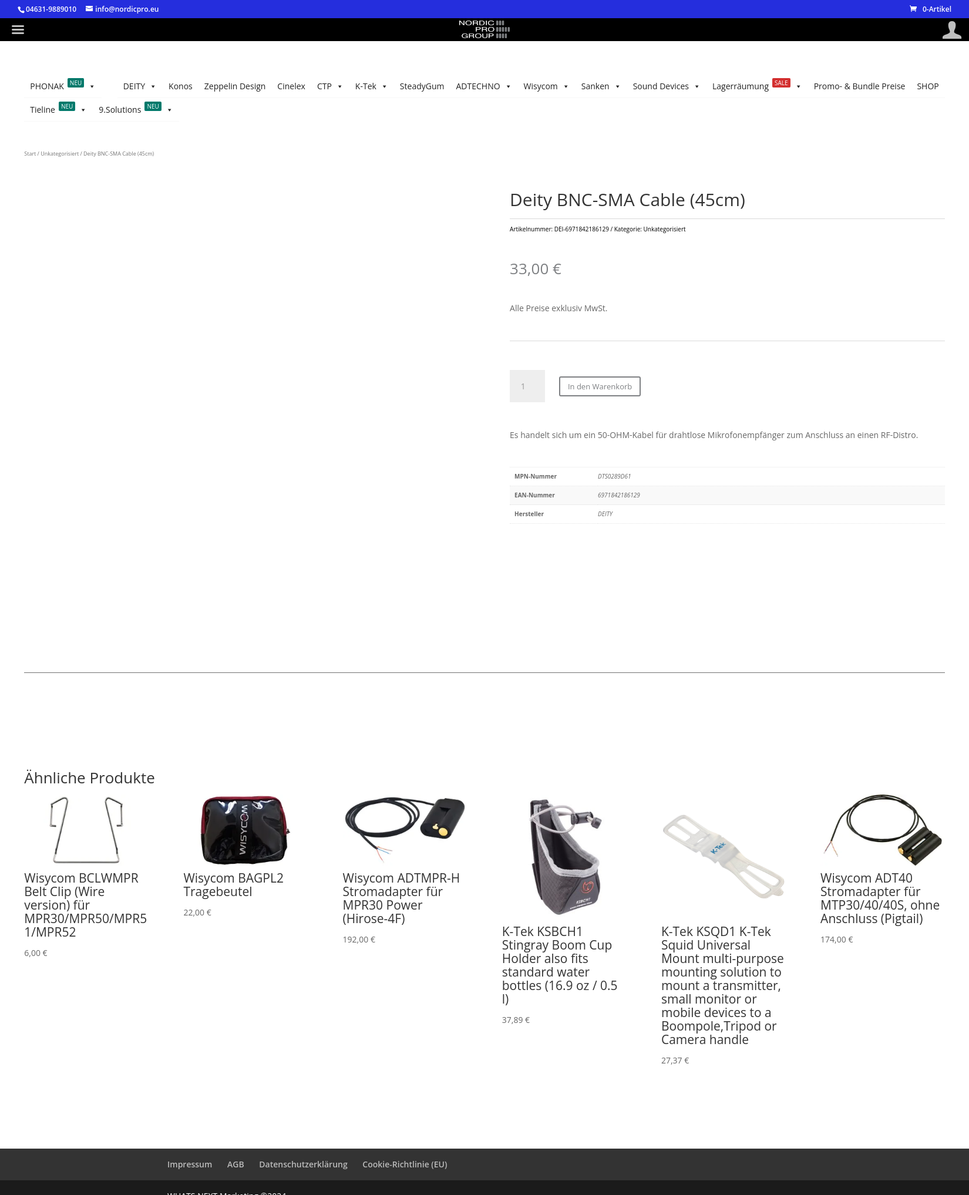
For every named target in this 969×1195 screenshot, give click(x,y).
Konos (181, 86)
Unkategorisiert (60, 153)
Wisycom (547, 86)
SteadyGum (422, 86)
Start (30, 153)
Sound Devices (667, 86)
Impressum (189, 1164)
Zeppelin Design (235, 86)
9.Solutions (136, 110)
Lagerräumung (757, 86)
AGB (235, 1164)
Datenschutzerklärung (303, 1164)
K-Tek (371, 86)
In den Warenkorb (600, 386)
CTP (330, 86)
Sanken (601, 86)
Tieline (58, 110)
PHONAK (63, 86)
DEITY (140, 86)
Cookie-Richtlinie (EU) (404, 1164)
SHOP (927, 86)
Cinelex (291, 86)
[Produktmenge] (527, 386)
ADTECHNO (484, 86)
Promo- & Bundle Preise (860, 86)
